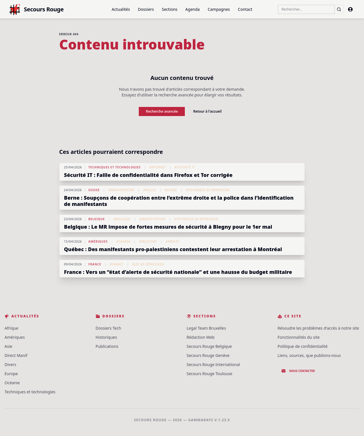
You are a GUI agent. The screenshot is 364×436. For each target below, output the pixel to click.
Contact (245, 9)
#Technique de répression (208, 190)
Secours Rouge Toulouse (209, 373)
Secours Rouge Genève (208, 355)
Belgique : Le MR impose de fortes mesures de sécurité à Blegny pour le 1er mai (168, 226)
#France (116, 264)
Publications (107, 346)
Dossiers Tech (108, 328)
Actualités (121, 9)
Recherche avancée (162, 111)
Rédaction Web (200, 337)
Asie (8, 346)
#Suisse (171, 190)
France (94, 264)
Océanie (12, 382)
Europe (11, 373)
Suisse (94, 190)
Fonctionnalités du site (299, 337)
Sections (169, 9)
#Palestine (148, 241)
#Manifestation (121, 190)
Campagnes (219, 9)
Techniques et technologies (114, 167)
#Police (149, 190)
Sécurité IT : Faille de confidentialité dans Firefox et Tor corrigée (148, 174)
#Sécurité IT (185, 167)
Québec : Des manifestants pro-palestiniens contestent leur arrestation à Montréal (173, 249)
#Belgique (122, 219)
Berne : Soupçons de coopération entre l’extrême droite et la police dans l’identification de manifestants (178, 201)
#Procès (172, 241)
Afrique (11, 328)
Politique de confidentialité (303, 346)
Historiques (106, 337)
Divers (10, 364)
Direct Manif (16, 355)
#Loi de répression (148, 264)
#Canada (123, 241)
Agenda (192, 9)
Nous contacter (298, 371)
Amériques (98, 241)
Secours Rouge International (213, 364)
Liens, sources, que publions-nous (309, 355)
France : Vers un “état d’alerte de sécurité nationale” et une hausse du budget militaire (178, 271)
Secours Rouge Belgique (209, 346)
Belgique (96, 219)
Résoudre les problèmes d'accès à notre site (318, 328)
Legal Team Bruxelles (206, 328)
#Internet (157, 167)
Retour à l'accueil (207, 111)
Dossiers (146, 9)
